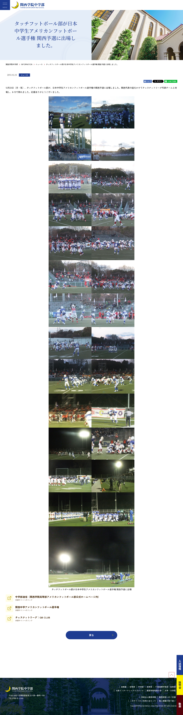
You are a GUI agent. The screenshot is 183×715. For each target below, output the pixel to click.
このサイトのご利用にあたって (143, 700)
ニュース (39, 64)
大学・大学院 (170, 690)
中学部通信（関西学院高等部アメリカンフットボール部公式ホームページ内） (57, 598)
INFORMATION (26, 64)
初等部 (132, 686)
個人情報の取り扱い (167, 700)
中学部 (141, 686)
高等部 (149, 686)
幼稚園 (124, 686)
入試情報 (180, 665)
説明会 (180, 685)
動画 (180, 705)
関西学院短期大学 (154, 690)
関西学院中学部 (12, 64)
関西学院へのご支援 (167, 697)
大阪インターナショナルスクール (130, 690)
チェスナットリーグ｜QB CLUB (32, 619)
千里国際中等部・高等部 (165, 686)
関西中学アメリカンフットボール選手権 (37, 608)
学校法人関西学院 (148, 697)
